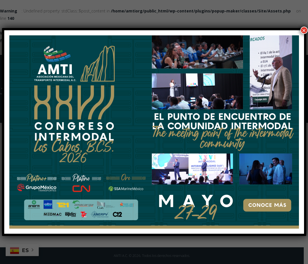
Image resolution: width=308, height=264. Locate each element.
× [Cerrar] (304, 30)
